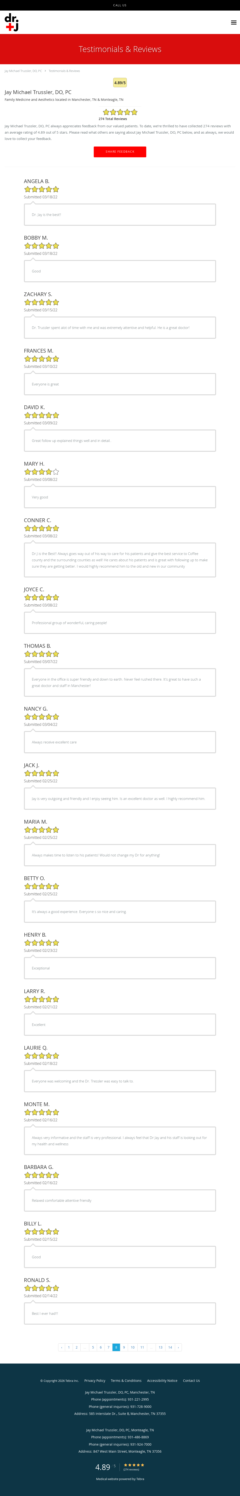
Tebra (140, 1479)
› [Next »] (178, 1347)
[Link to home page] (11, 22)
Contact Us (191, 1380)
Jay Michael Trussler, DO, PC (23, 71)
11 (142, 1347)
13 (160, 1347)
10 (133, 1347)
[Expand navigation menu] (234, 22)
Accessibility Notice (162, 1380)
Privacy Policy (94, 1380)
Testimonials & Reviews (64, 71)
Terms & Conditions (126, 1380)
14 (170, 1347)
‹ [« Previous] (61, 1347)
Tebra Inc (71, 1381)
